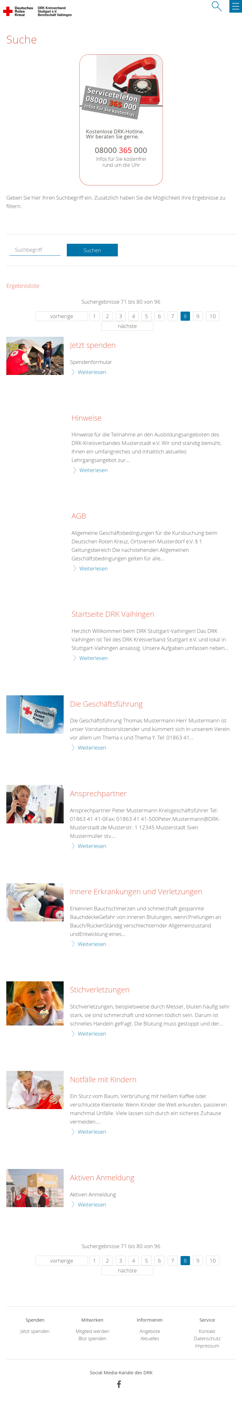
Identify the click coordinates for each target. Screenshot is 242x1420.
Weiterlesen (92, 372)
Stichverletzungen (100, 990)
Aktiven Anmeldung (102, 1178)
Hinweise (86, 418)
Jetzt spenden (93, 345)
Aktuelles (150, 1338)
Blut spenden (92, 1338)
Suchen (92, 250)
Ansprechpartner (98, 793)
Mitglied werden (92, 1331)
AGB (79, 516)
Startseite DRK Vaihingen (113, 614)
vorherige (61, 316)
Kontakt (207, 1331)
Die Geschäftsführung (106, 704)
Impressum (207, 1346)
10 (213, 316)
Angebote (150, 1331)
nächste (127, 326)
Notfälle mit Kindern (103, 1079)
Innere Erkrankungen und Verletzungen (136, 892)
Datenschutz (207, 1338)
